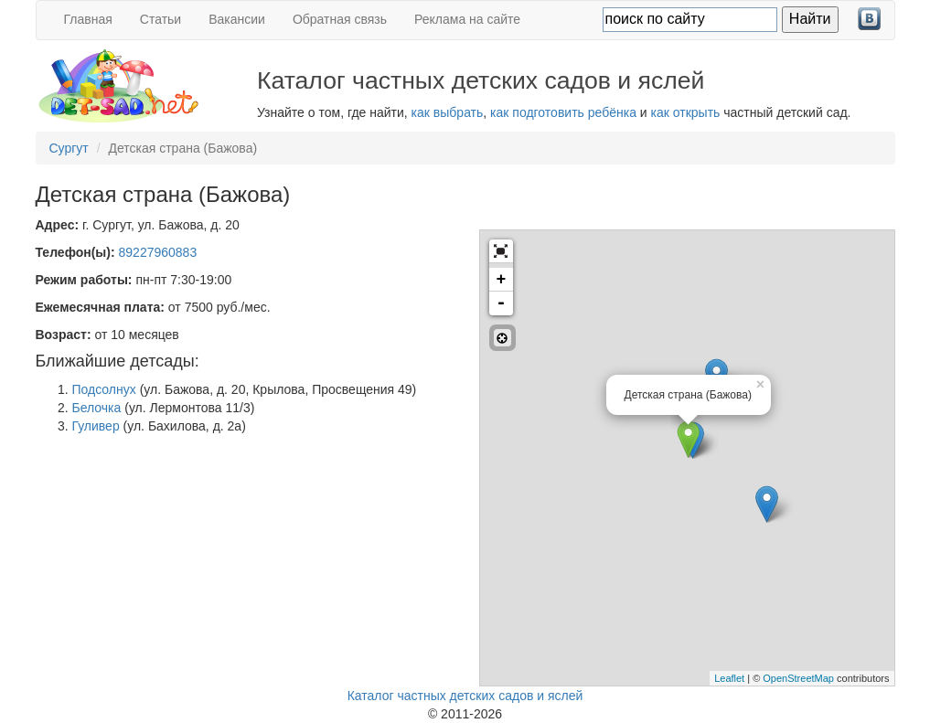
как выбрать (448, 112)
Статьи (160, 19)
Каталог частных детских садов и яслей (465, 695)
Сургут (69, 148)
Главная (88, 19)
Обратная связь (340, 19)
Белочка (97, 407)
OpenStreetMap (798, 678)
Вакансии (236, 19)
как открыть (686, 112)
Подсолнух (104, 389)
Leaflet (729, 678)
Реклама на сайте (467, 19)
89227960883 (158, 252)
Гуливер (96, 426)
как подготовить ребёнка (563, 112)
